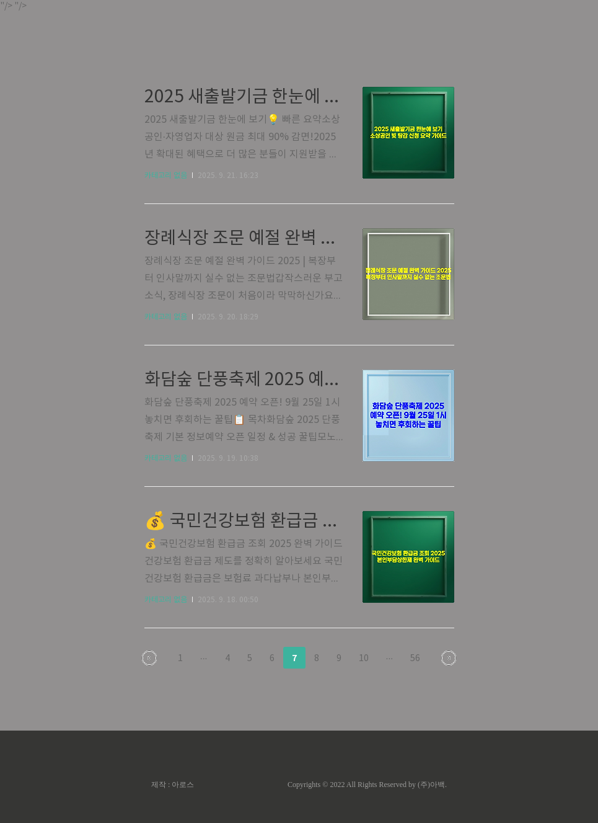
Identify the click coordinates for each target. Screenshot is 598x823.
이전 (149, 658)
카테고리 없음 (165, 176)
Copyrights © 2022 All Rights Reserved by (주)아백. (367, 784)
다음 (448, 658)
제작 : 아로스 (172, 784)
